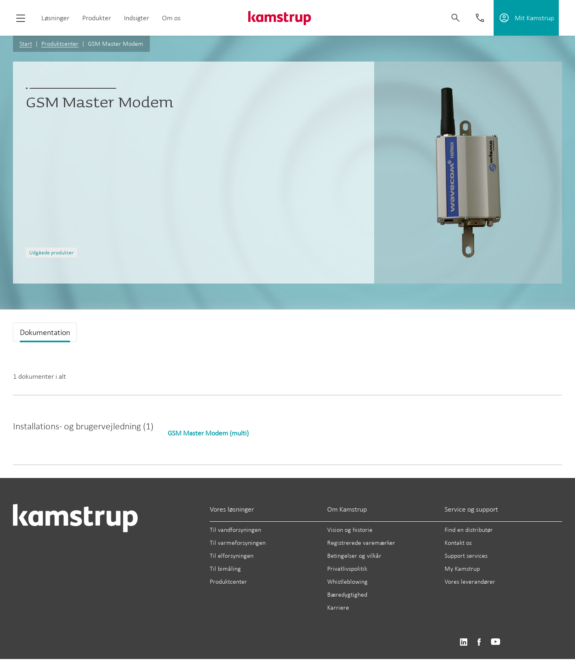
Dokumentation (45, 332)
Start (25, 43)
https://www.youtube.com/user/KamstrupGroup (495, 642)
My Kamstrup (462, 568)
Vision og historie (350, 529)
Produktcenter (60, 43)
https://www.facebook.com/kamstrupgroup (479, 642)
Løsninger (55, 17)
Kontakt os (458, 542)
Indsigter (136, 17)
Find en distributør (469, 529)
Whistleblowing (347, 581)
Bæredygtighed (347, 594)
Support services (466, 555)
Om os (171, 17)
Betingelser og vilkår (354, 555)
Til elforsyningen (231, 555)
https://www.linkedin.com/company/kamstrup (463, 642)
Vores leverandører (470, 581)
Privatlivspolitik (347, 568)
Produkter (96, 17)
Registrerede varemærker (361, 542)
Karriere (338, 607)
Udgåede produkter (51, 252)
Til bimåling (225, 568)
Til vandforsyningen (235, 529)
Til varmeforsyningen (238, 542)
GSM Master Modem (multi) (208, 433)
